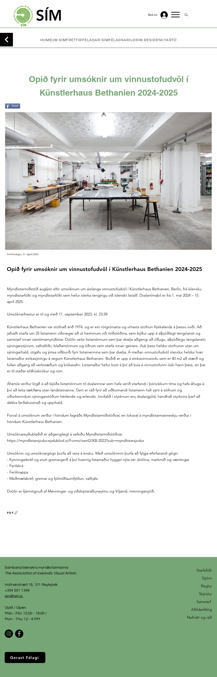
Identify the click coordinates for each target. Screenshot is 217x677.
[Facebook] (19, 634)
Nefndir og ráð (199, 617)
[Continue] (6, 39)
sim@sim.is (14, 596)
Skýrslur (205, 594)
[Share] (12, 106)
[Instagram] (9, 634)
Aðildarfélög (201, 609)
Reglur (206, 586)
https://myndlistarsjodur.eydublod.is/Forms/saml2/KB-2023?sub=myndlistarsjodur (75, 440)
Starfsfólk (204, 570)
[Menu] (175, 15)
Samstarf (204, 601)
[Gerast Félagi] (25, 657)
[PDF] (12, 512)
